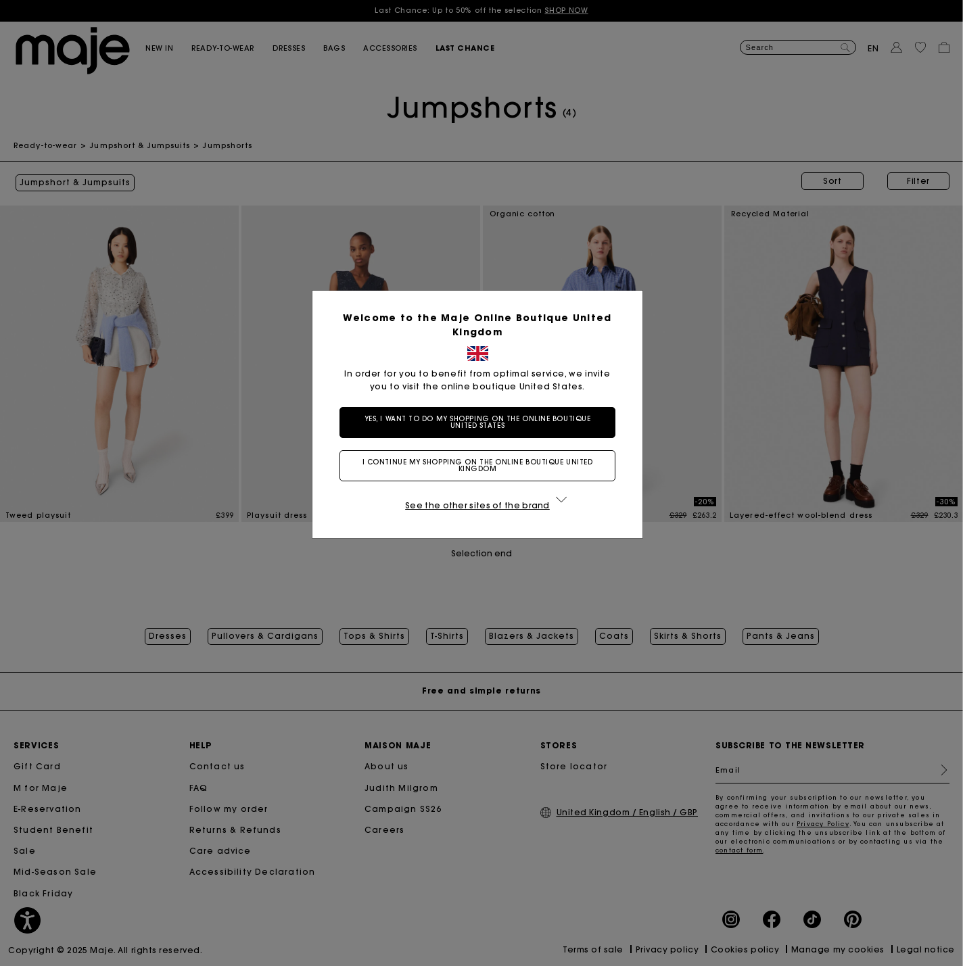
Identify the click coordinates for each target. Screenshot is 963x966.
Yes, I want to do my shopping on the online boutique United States (482, 422)
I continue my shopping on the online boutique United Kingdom (482, 465)
